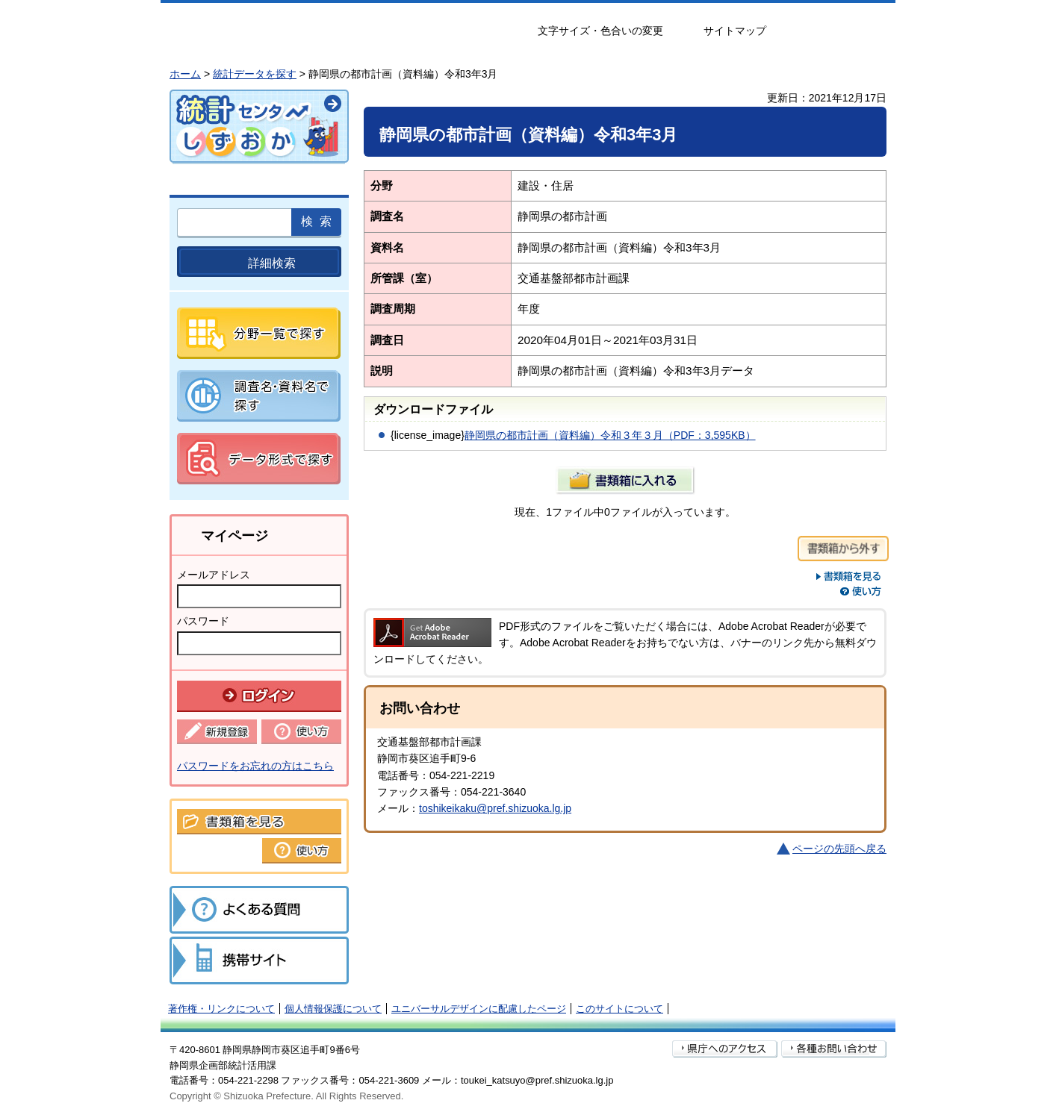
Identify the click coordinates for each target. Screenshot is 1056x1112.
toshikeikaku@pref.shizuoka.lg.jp (495, 808)
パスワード (203, 621)
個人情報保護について (333, 1008)
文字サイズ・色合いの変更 (600, 31)
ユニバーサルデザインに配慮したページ (478, 1008)
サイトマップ (735, 31)
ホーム (185, 74)
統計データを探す (254, 74)
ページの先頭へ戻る (839, 849)
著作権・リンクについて (221, 1008)
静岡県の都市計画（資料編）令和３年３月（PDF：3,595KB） (610, 435)
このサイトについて (619, 1008)
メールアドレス (213, 575)
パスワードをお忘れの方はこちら (255, 766)
